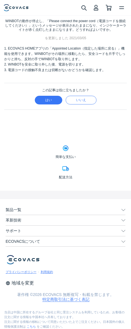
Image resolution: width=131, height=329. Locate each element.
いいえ (81, 100)
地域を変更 (20, 283)
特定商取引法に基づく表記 (65, 299)
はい (48, 100)
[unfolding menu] (123, 210)
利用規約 (47, 272)
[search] (84, 7)
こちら (31, 326)
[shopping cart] (108, 7)
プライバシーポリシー (21, 272)
